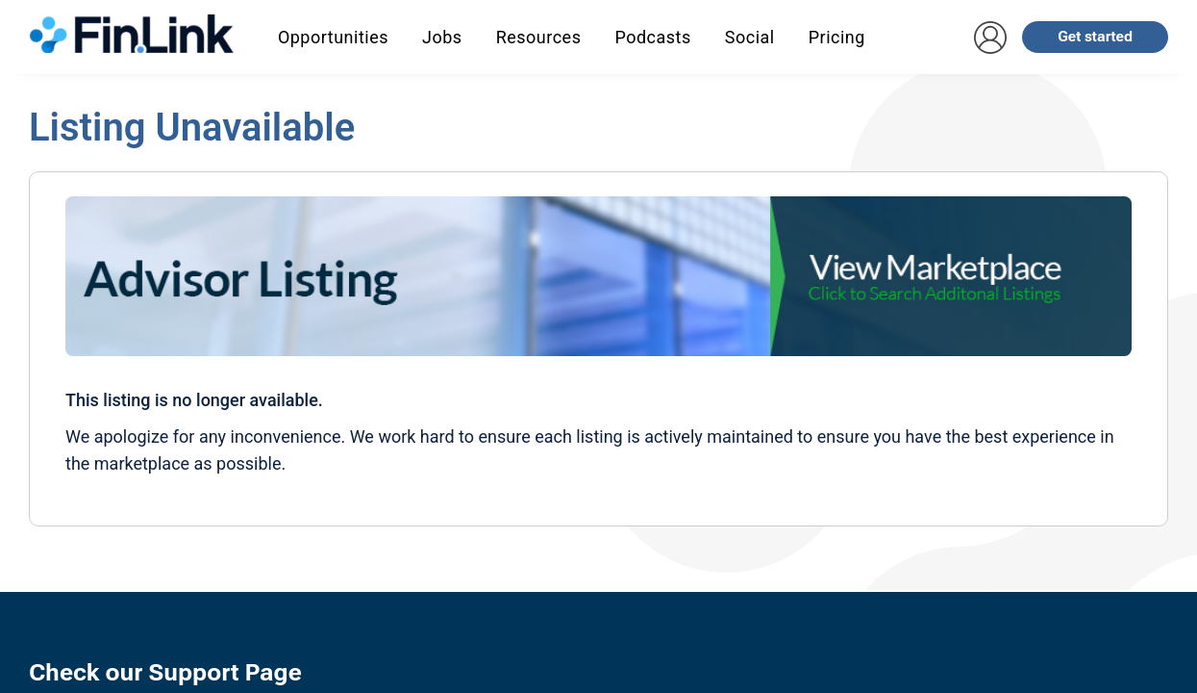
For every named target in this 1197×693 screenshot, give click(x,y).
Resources (539, 37)
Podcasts (652, 37)
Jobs (442, 37)
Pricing (837, 37)
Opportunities (333, 37)
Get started (1095, 36)
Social (750, 37)
